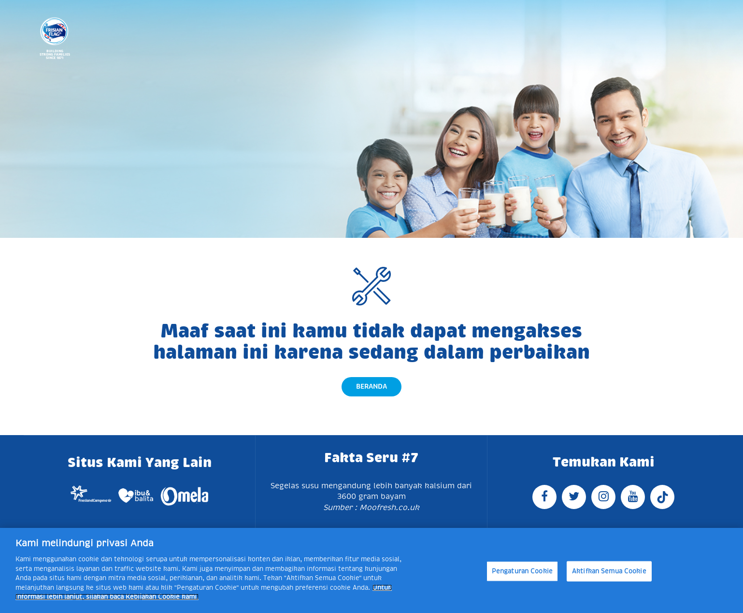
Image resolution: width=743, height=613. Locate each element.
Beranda (371, 386)
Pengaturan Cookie (522, 571)
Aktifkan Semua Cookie (609, 571)
